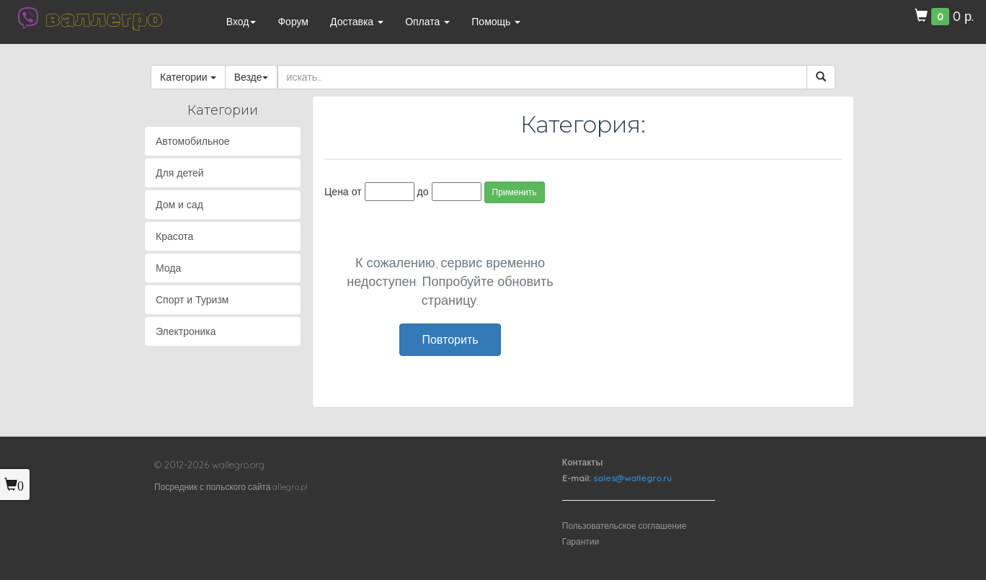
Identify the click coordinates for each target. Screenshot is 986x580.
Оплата (427, 21)
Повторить (450, 339)
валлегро (103, 18)
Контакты (582, 462)
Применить (514, 192)
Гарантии (580, 541)
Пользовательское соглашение (624, 525)
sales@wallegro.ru (632, 478)
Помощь (495, 21)
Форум (292, 21)
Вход (241, 21)
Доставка (356, 21)
